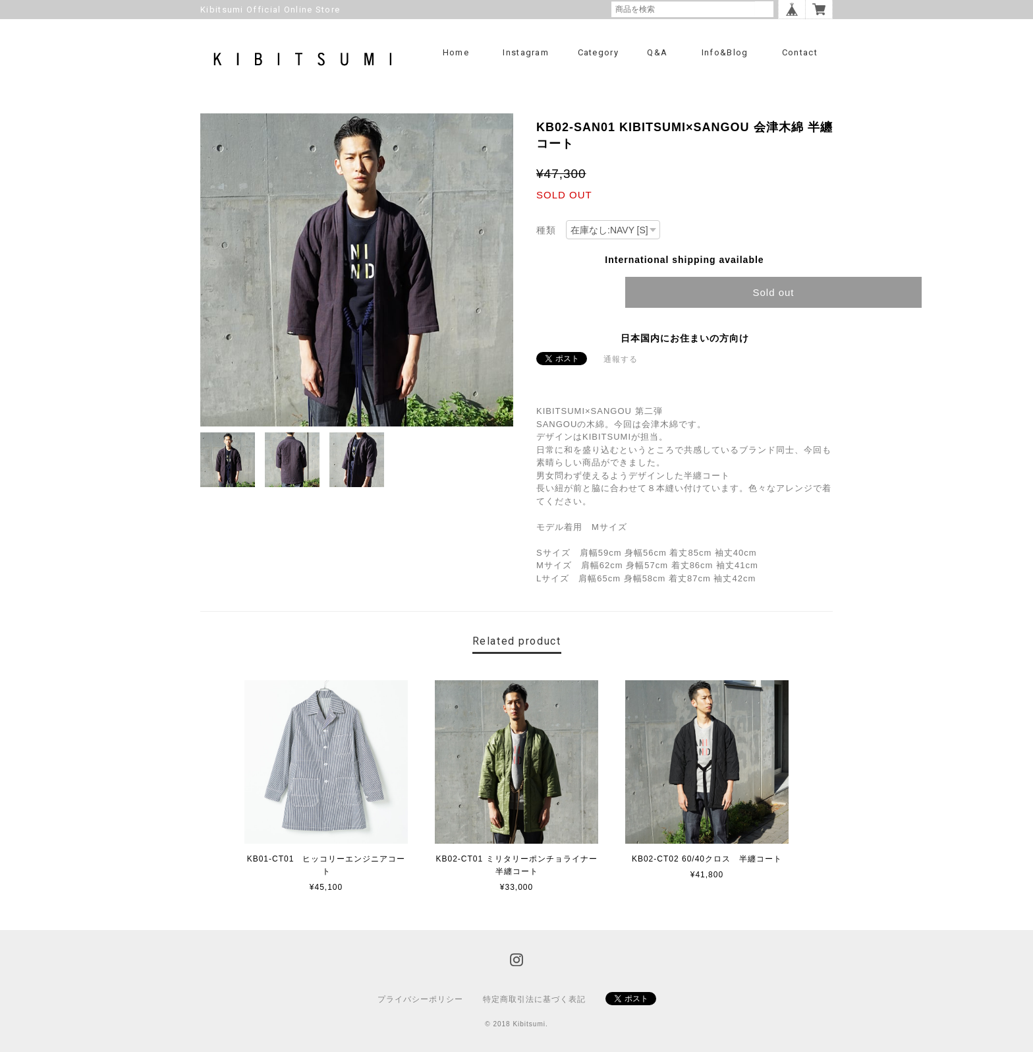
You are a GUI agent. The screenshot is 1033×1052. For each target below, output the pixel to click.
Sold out (773, 292)
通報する (620, 359)
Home (456, 52)
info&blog (725, 52)
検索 (764, 9)
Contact (800, 52)
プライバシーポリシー (420, 999)
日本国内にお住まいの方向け (685, 338)
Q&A (657, 52)
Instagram (526, 52)
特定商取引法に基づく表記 (534, 999)
